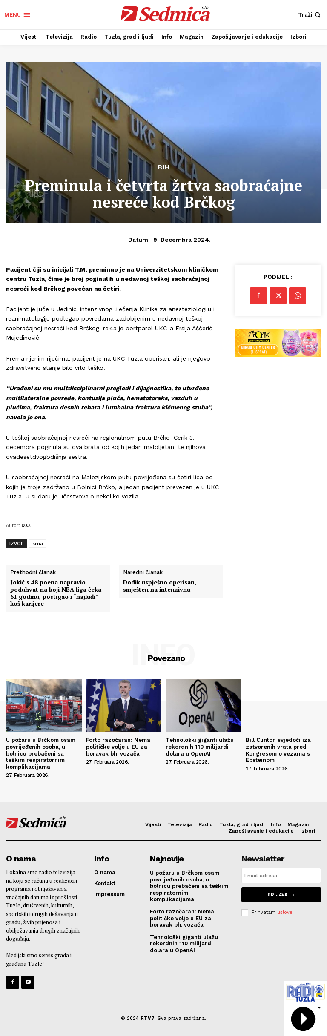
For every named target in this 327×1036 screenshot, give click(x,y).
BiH (163, 167)
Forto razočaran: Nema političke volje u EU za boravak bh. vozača (118, 746)
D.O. (26, 525)
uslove (285, 912)
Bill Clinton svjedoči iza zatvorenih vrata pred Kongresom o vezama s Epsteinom (278, 750)
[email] (281, 875)
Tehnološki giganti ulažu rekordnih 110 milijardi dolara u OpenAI (200, 746)
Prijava (281, 895)
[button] (310, 14)
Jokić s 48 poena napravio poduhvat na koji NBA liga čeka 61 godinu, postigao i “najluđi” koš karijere (55, 593)
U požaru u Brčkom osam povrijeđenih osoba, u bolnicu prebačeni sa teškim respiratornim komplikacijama (40, 753)
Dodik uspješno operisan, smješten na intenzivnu (159, 586)
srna (37, 543)
